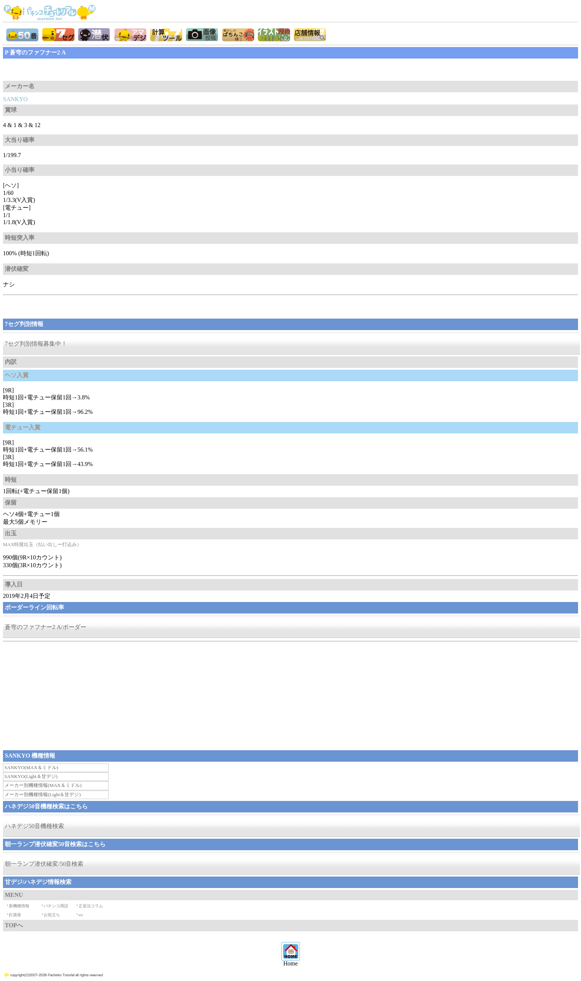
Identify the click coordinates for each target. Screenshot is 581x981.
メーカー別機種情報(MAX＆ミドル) (43, 785)
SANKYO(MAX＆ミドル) (31, 767)
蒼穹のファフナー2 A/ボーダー (45, 627)
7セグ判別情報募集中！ (36, 343)
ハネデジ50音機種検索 (34, 826)
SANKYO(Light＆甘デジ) (30, 776)
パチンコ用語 (56, 906)
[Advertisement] (62, 69)
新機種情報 (19, 906)
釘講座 (15, 914)
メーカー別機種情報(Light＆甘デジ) (42, 794)
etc (81, 914)
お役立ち (52, 914)
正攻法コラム (91, 906)
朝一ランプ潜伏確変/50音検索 (44, 864)
